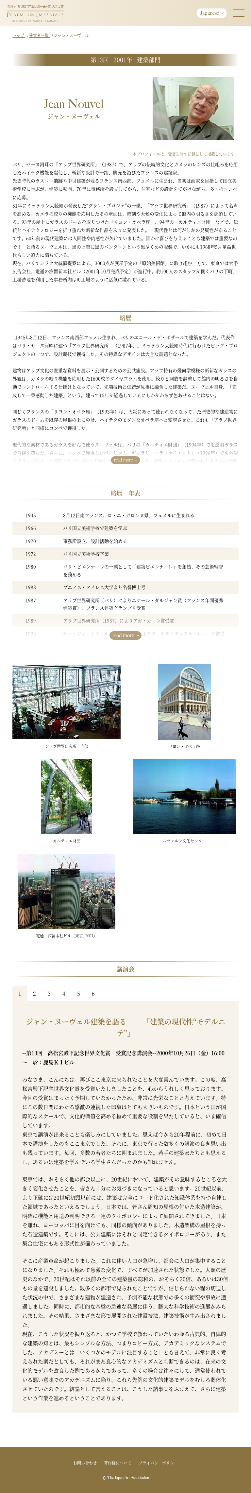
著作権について (117, 1463)
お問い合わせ (85, 1463)
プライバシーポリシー (158, 1463)
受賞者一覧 (39, 35)
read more (123, 460)
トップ (18, 35)
